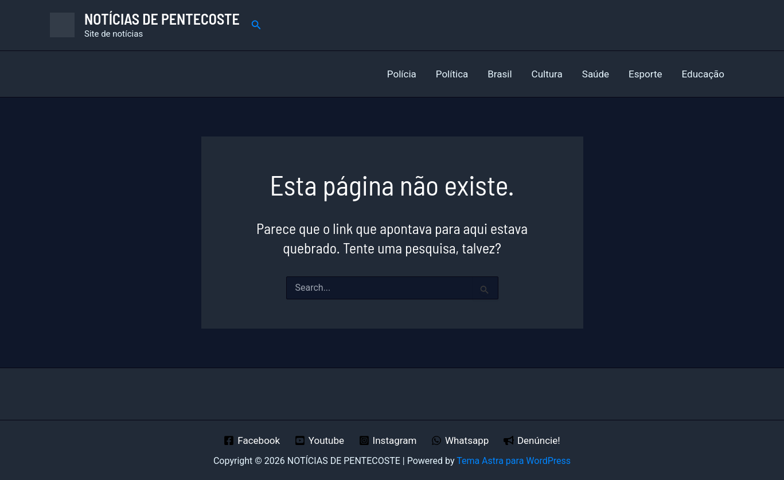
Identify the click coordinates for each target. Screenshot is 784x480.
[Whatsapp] (460, 440)
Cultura (547, 74)
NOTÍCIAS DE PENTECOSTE (162, 19)
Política (452, 74)
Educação (703, 74)
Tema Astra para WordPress (514, 460)
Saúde (595, 74)
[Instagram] (387, 440)
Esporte (645, 74)
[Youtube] (319, 440)
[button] (256, 25)
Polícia (401, 74)
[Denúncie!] (532, 440)
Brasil (499, 74)
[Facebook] (252, 440)
